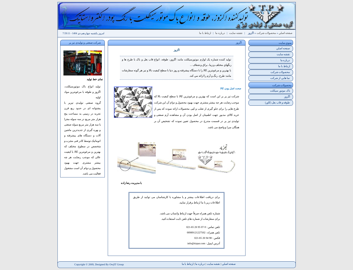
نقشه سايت (236, 33)
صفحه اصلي (286, 33)
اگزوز (287, 96)
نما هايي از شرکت (280, 78)
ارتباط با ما (205, 33)
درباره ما (220, 33)
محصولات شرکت (266, 33)
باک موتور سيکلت (280, 90)
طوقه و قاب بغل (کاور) (277, 102)
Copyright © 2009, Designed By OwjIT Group (99, 264)
